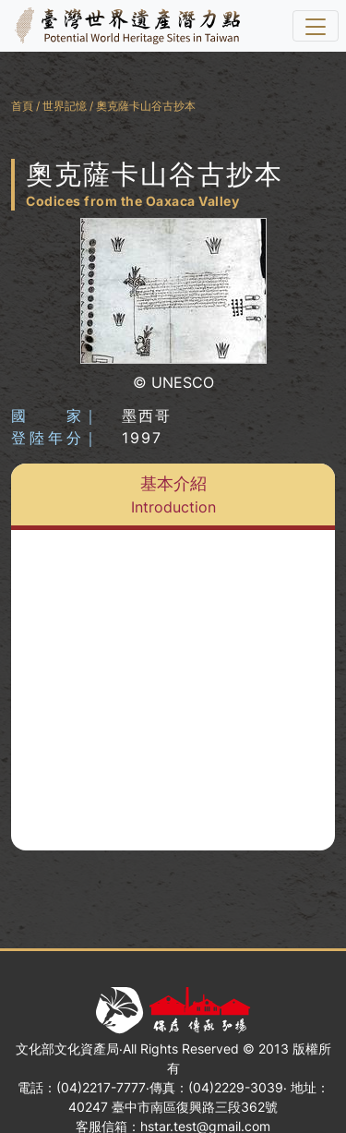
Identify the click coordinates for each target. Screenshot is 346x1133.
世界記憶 (64, 106)
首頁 (22, 106)
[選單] (315, 26)
